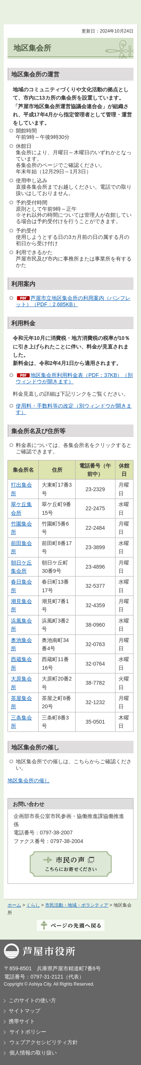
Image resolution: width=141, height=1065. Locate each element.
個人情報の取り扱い (33, 1053)
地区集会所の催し (29, 780)
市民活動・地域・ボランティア (76, 905)
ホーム (14, 905)
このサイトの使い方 (32, 1000)
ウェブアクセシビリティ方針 (43, 1042)
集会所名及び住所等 (38, 431)
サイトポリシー (27, 1032)
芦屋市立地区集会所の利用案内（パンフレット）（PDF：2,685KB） (73, 301)
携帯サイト (22, 1021)
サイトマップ (24, 1011)
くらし (33, 905)
